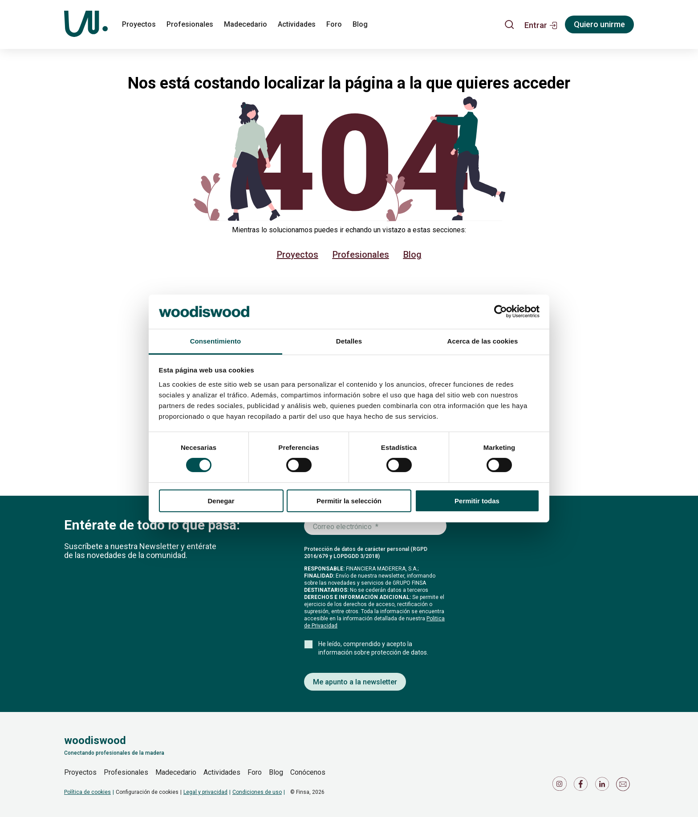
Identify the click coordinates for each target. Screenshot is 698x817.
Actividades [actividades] (297, 24)
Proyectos (297, 254)
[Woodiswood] (86, 24)
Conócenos (307, 772)
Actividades (221, 772)
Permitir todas (477, 501)
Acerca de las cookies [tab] (482, 341)
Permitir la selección (349, 501)
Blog (412, 254)
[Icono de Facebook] (582, 786)
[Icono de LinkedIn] (604, 786)
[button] (541, 24)
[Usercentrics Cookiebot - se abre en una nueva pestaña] (501, 311)
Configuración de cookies (147, 792)
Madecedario (175, 772)
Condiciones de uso (257, 792)
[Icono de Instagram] (561, 786)
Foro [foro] (334, 24)
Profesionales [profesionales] (189, 24)
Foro (255, 772)
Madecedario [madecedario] (245, 24)
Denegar (220, 501)
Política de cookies (87, 792)
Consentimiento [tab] (215, 341)
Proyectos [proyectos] (139, 24)
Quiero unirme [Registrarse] (599, 24)
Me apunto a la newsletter (355, 682)
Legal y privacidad (205, 792)
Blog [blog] (360, 24)
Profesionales (361, 254)
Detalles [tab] (349, 341)
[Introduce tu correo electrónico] (375, 526)
